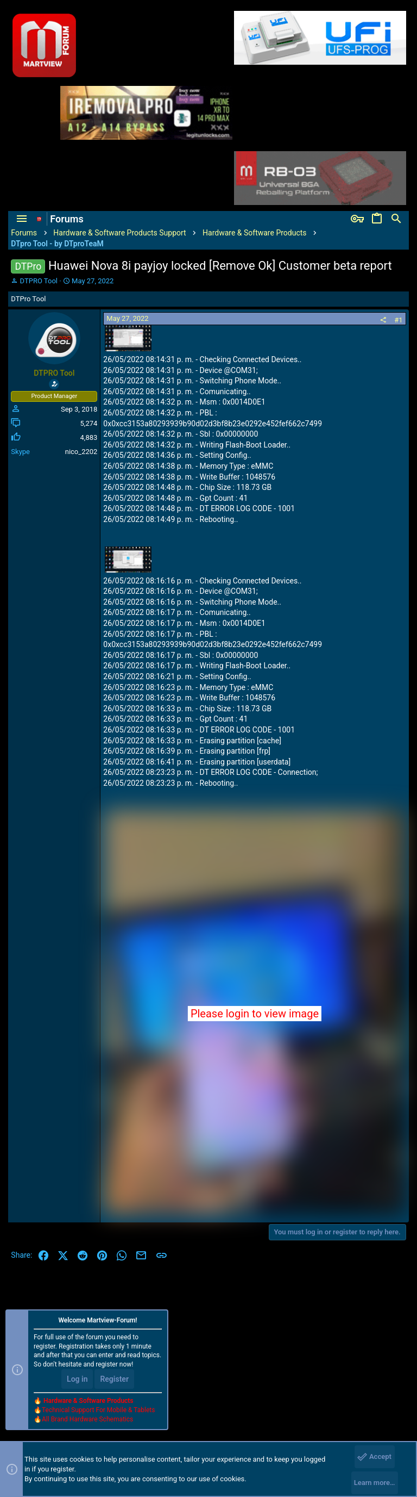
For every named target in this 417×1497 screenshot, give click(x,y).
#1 (398, 320)
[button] (22, 219)
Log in (77, 1379)
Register (114, 1379)
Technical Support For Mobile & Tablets (98, 1409)
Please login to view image (255, 1013)
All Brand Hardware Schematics (87, 1419)
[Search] (396, 219)
